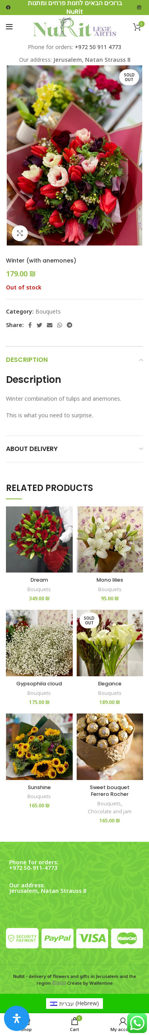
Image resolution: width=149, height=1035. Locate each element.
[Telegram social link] (69, 325)
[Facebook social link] (30, 325)
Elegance (110, 683)
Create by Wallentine (90, 983)
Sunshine (39, 787)
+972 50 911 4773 (98, 47)
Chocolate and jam (110, 811)
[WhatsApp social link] (59, 325)
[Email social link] (50, 325)
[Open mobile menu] (9, 27)
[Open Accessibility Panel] (16, 1018)
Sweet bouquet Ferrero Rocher (110, 791)
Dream (39, 579)
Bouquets (48, 311)
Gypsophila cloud (39, 683)
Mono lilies (110, 579)
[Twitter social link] (39, 325)
